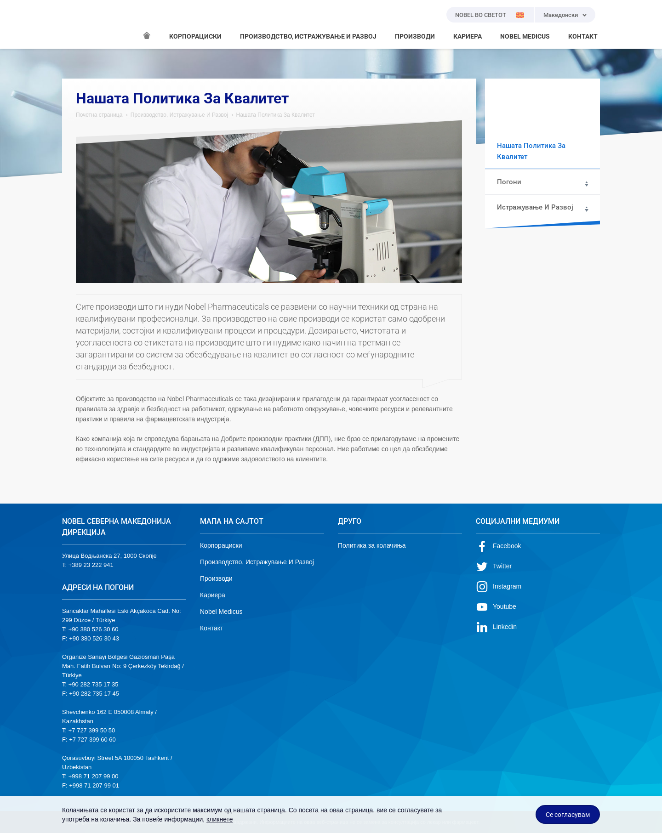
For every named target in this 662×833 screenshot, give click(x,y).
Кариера (212, 595)
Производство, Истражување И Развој (179, 115)
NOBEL (74, 24)
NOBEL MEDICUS (525, 36)
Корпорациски (221, 545)
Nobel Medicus (221, 611)
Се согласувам (568, 814)
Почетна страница (99, 115)
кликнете (219, 819)
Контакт (211, 628)
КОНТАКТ (583, 36)
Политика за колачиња (372, 545)
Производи (216, 578)
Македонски (560, 14)
